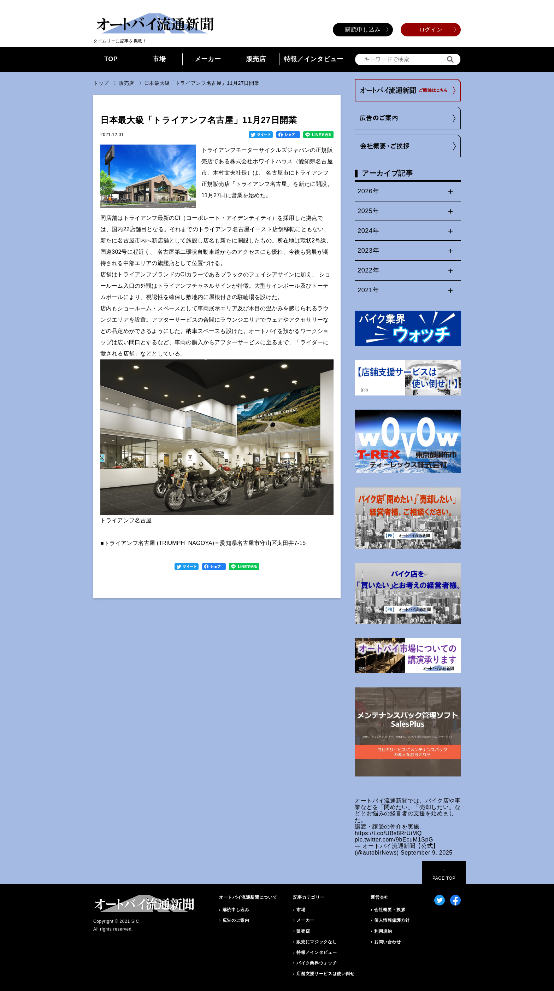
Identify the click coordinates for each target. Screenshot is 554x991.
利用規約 (383, 931)
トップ (101, 83)
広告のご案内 (236, 920)
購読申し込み (363, 30)
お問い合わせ (387, 941)
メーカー (208, 59)
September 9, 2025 (427, 853)
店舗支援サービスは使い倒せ (325, 973)
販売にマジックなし (316, 941)
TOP (111, 59)
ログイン (431, 30)
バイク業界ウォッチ (316, 963)
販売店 (256, 59)
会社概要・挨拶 (389, 909)
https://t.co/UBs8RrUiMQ (388, 833)
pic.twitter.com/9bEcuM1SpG (394, 840)
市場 (159, 59)
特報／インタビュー (313, 59)
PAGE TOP (443, 874)
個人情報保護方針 (392, 920)
